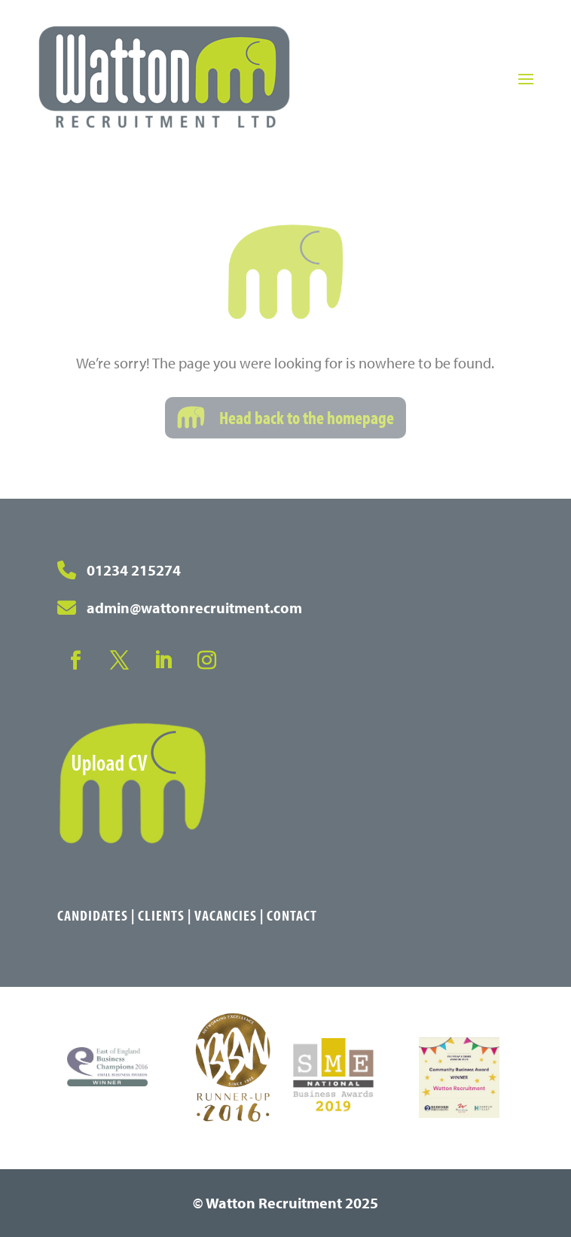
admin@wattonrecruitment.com (194, 607)
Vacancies (225, 915)
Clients (161, 915)
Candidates (92, 915)
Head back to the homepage (306, 417)
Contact (292, 915)
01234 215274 (134, 569)
